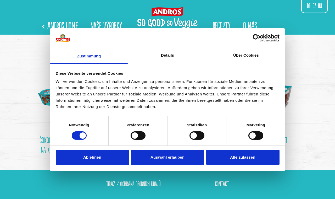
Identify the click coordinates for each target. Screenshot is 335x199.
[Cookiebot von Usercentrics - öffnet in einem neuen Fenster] (257, 38)
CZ (314, 6)
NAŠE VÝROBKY (106, 26)
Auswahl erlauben (167, 157)
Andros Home (60, 26)
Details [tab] (167, 55)
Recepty (222, 26)
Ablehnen (92, 157)
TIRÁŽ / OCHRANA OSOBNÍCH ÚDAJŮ (133, 184)
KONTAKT (222, 184)
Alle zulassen (242, 157)
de (308, 6)
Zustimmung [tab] (89, 56)
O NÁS (250, 26)
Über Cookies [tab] (246, 55)
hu (320, 6)
